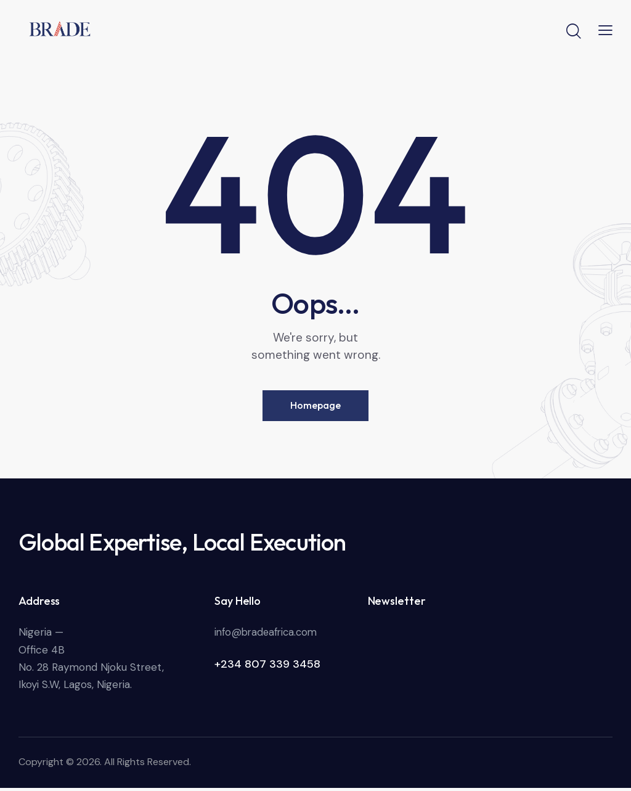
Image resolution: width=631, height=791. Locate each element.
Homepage (315, 407)
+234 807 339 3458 (267, 667)
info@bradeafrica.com (268, 635)
